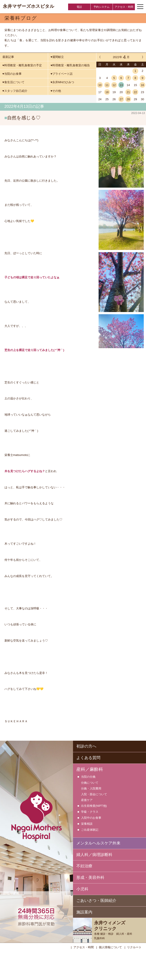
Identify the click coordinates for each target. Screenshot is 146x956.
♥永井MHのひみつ (62, 82)
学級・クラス (89, 811)
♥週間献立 (57, 57)
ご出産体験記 (89, 829)
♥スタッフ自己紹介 (14, 90)
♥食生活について (13, 82)
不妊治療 (84, 865)
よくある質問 (88, 757)
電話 (79, 6)
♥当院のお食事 (12, 73)
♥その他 (56, 90)
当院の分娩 (88, 776)
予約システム (101, 6)
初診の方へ (86, 746)
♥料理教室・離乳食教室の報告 (70, 65)
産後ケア (87, 799)
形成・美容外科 (90, 877)
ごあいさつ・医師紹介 (96, 900)
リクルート (134, 946)
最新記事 (8, 57)
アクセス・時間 (124, 6)
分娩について (89, 782)
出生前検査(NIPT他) (94, 805)
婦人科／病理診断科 (94, 854)
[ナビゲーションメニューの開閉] (140, 6)
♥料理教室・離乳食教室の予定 (22, 65)
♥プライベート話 (62, 73)
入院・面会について (94, 793)
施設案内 (84, 911)
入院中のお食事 (91, 817)
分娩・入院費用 (91, 788)
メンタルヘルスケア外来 (98, 842)
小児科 (82, 888)
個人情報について (110, 946)
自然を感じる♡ (24, 117)
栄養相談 (87, 823)
